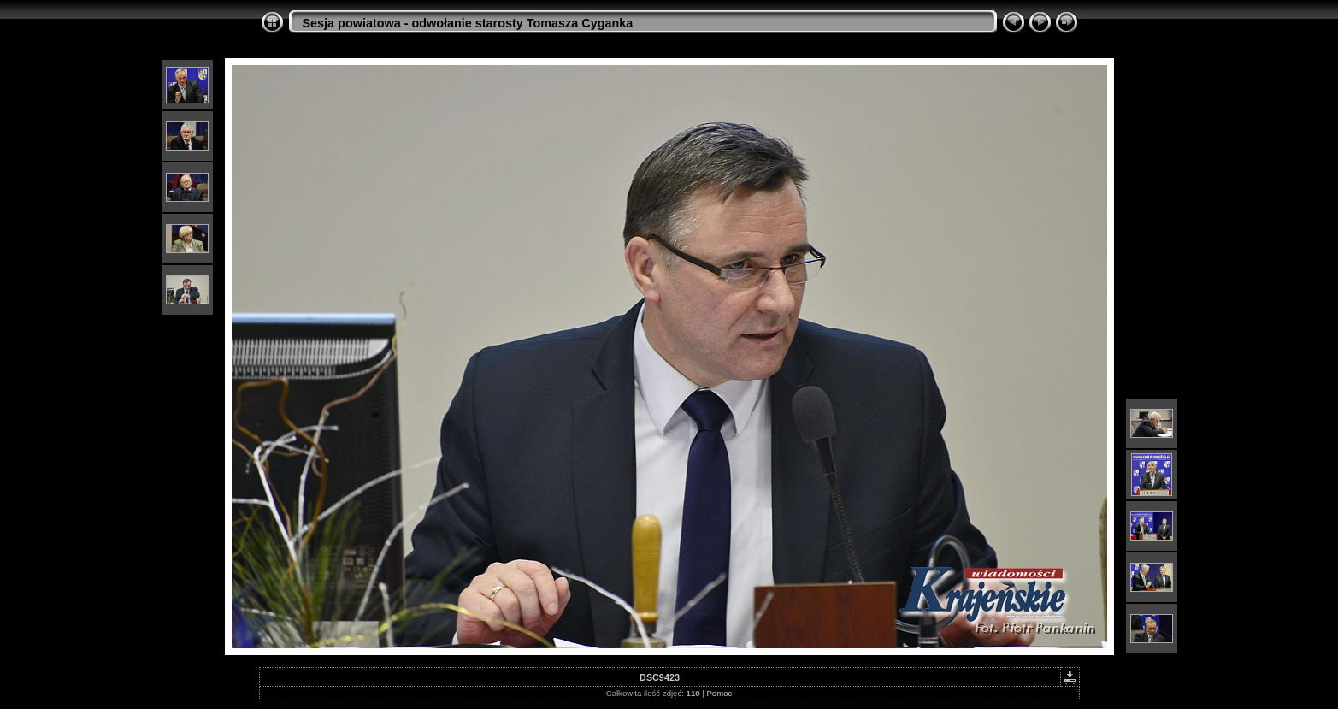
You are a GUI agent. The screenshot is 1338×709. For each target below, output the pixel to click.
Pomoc (719, 693)
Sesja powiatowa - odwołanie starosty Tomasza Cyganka (468, 23)
